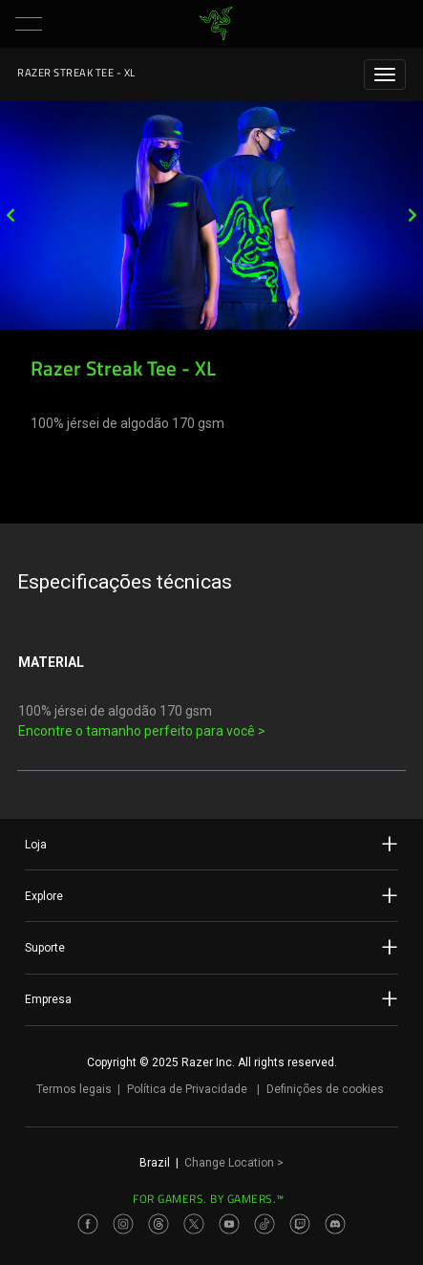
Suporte (211, 946)
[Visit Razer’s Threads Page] (158, 1223)
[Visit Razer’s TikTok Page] (264, 1223)
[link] (215, 24)
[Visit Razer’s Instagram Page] (123, 1223)
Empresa (211, 998)
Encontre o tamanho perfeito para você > (141, 731)
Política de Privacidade (187, 1089)
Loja (211, 843)
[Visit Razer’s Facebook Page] (88, 1223)
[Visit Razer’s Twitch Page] (300, 1223)
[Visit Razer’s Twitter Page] (194, 1223)
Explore (211, 895)
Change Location (234, 1162)
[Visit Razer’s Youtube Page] (229, 1223)
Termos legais (74, 1089)
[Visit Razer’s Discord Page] (335, 1223)
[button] (28, 24)
